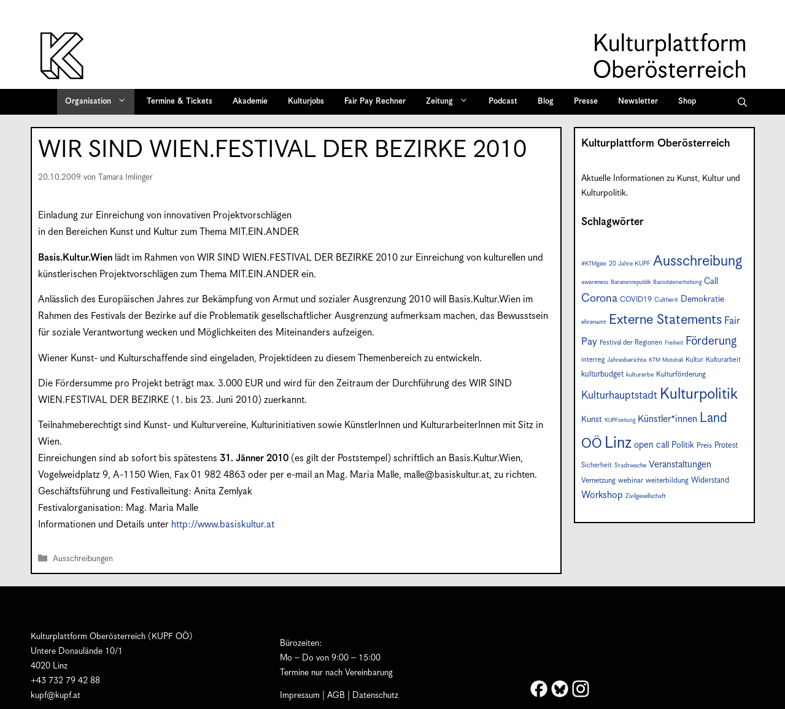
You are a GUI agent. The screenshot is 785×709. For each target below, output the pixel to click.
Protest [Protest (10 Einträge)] (726, 445)
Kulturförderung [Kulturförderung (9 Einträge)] (681, 374)
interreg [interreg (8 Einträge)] (593, 360)
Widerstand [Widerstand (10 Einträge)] (710, 480)
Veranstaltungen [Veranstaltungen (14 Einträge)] (680, 464)
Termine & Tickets (179, 101)
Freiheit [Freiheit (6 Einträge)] (674, 343)
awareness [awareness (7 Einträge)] (594, 282)
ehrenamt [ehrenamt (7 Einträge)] (593, 322)
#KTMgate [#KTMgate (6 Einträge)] (593, 264)
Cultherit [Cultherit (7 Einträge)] (666, 300)
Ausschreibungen (83, 559)
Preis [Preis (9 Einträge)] (704, 446)
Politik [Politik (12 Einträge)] (682, 445)
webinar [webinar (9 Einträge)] (630, 481)
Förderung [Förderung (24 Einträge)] (711, 341)
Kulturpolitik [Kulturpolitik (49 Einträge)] (699, 394)
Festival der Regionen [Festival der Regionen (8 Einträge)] (631, 343)
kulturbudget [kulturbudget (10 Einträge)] (602, 374)
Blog (546, 101)
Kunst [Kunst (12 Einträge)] (591, 419)
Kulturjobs (306, 101)
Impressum (300, 695)
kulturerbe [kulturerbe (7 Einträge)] (640, 374)
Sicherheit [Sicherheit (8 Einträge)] (596, 465)
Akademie (250, 101)
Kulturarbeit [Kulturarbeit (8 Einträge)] (723, 360)
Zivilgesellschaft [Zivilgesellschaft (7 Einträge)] (645, 496)
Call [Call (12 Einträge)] (711, 281)
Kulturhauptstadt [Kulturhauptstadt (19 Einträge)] (619, 395)
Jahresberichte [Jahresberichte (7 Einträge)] (626, 360)
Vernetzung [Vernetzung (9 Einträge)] (598, 481)
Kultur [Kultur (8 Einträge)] (694, 360)
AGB (336, 695)
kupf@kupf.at (55, 695)
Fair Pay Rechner (375, 101)
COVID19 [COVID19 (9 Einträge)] (636, 300)
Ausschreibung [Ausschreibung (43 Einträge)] (697, 261)
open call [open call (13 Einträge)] (651, 445)
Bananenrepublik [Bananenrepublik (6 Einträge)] (631, 282)
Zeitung (451, 102)
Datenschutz (375, 695)
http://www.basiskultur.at (222, 525)
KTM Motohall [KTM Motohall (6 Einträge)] (666, 360)
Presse (586, 101)
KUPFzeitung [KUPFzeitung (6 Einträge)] (620, 420)
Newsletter (638, 101)
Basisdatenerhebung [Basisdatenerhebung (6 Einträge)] (677, 282)
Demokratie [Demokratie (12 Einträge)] (702, 299)
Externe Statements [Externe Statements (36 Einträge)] (665, 320)
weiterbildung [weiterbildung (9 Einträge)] (667, 481)
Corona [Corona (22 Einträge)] (599, 298)
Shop (687, 101)
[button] (742, 101)
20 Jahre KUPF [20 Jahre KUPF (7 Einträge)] (630, 263)
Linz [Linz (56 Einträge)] (618, 443)
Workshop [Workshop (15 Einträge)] (602, 495)
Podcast (503, 101)
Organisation (99, 102)
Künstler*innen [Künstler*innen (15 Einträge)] (667, 419)
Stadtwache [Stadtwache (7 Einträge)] (630, 465)
